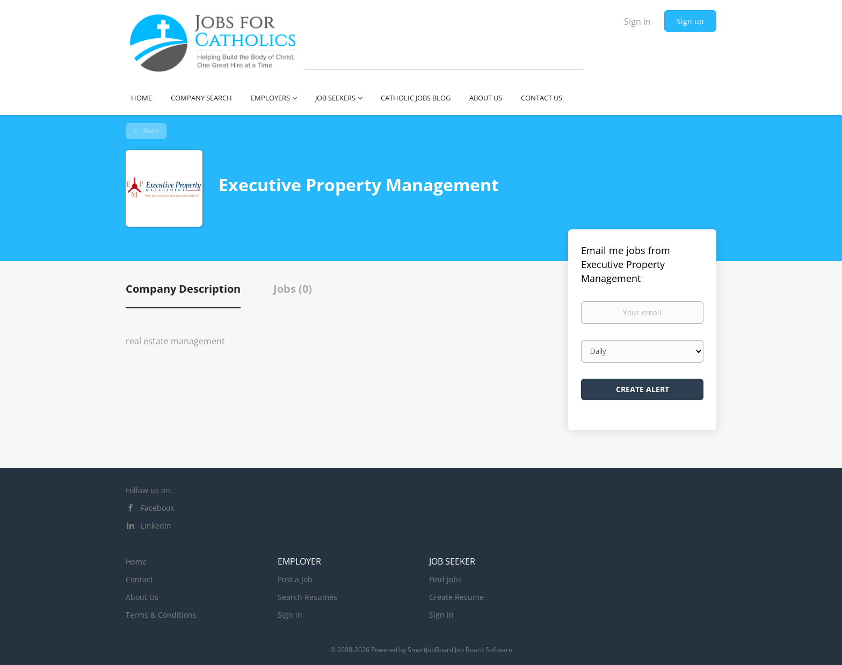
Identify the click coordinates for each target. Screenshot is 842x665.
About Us (142, 597)
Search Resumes (307, 597)
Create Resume (456, 597)
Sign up (690, 21)
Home (136, 561)
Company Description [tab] (183, 288)
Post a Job (295, 579)
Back (150, 130)
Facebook (157, 508)
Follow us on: (149, 490)
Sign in (637, 21)
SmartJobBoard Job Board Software (460, 649)
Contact (139, 579)
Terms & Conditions (161, 615)
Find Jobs (445, 579)
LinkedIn (156, 526)
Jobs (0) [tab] (292, 288)
